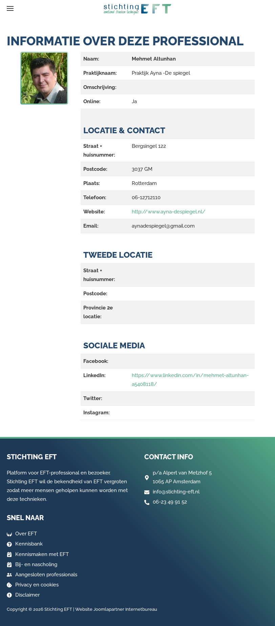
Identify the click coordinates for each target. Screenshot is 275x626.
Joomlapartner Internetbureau (125, 609)
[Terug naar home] (137, 9)
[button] (10, 8)
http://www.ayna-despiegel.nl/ (169, 212)
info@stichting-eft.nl (176, 492)
